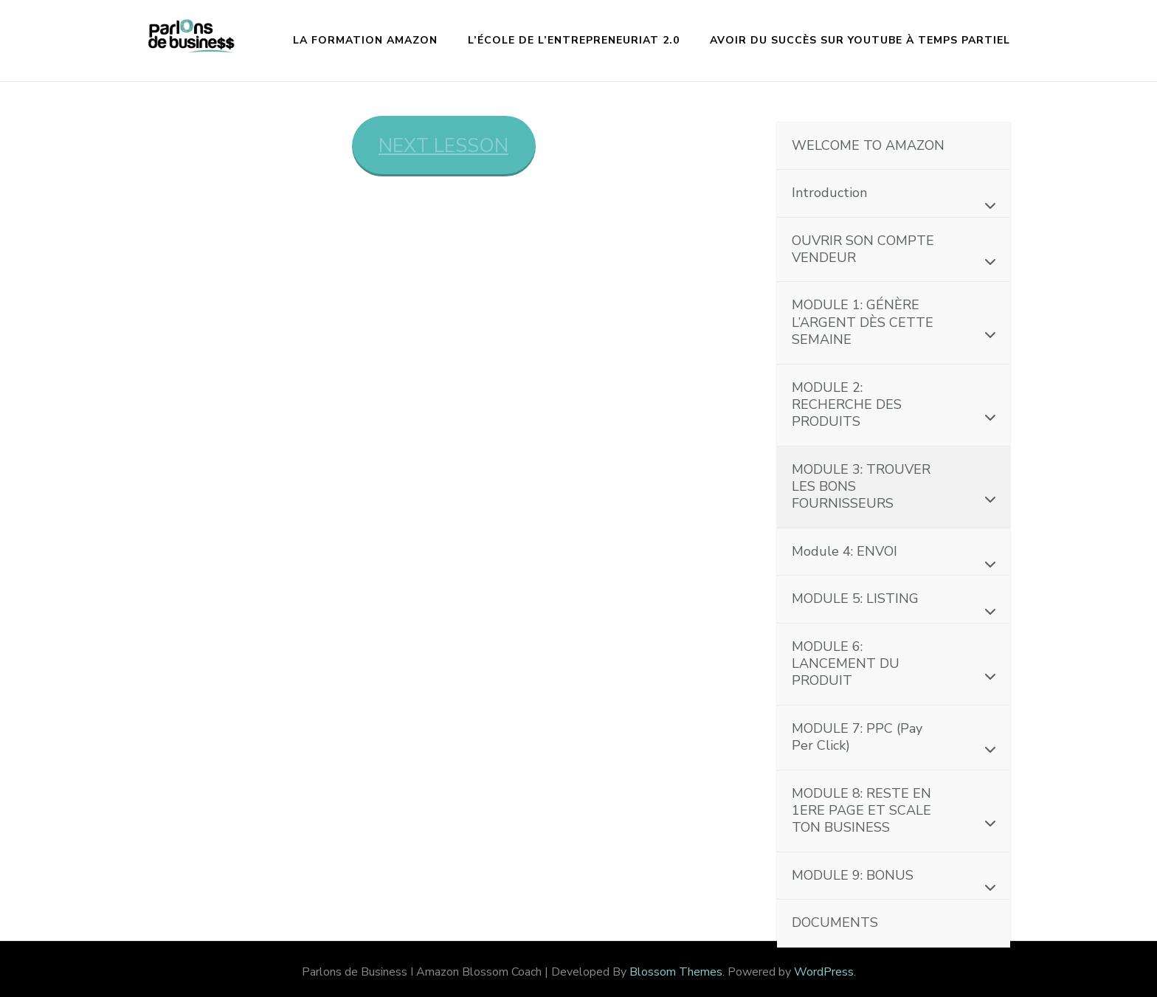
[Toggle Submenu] (984, 205)
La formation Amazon (365, 40)
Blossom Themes (675, 972)
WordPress (824, 972)
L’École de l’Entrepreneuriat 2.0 (574, 40)
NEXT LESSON (443, 146)
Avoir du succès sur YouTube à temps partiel (860, 40)
